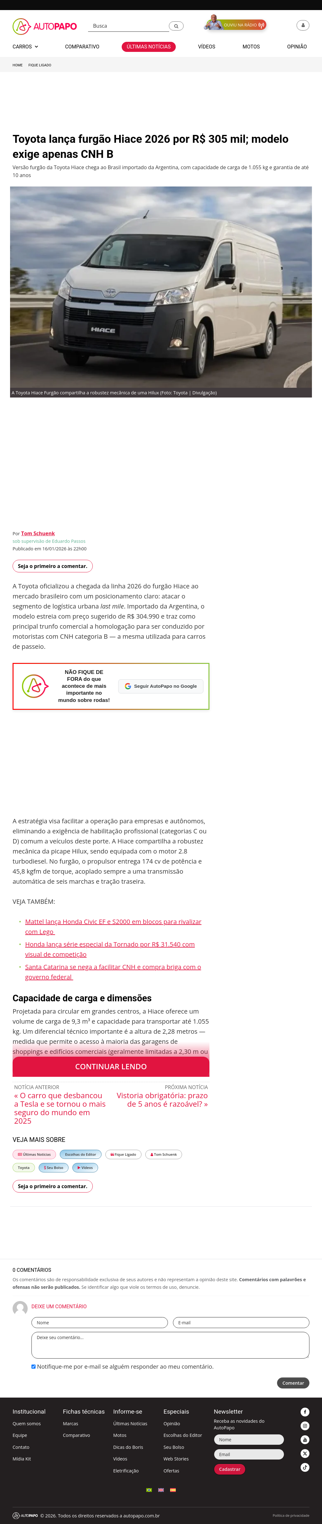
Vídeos (85, 1167)
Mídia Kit (22, 1459)
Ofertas (171, 1471)
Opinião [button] (297, 47)
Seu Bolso (53, 1167)
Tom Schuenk (38, 533)
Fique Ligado (40, 65)
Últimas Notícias (34, 1154)
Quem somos (27, 1424)
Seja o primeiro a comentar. (52, 566)
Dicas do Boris (128, 1447)
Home (18, 65)
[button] (176, 26)
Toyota (24, 1167)
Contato (21, 1447)
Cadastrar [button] (230, 1469)
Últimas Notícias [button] (149, 47)
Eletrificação (126, 1471)
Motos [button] (251, 47)
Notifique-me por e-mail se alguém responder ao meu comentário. (122, 1366)
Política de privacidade (291, 1515)
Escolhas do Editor (80, 1154)
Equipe (20, 1435)
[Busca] (128, 26)
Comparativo (76, 1435)
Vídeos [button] (206, 47)
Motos (119, 1435)
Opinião (172, 1424)
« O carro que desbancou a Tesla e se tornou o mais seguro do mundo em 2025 (60, 1108)
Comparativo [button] (82, 47)
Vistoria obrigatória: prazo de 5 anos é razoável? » (162, 1099)
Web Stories (176, 1459)
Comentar (293, 1383)
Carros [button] (25, 47)
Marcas (70, 1424)
